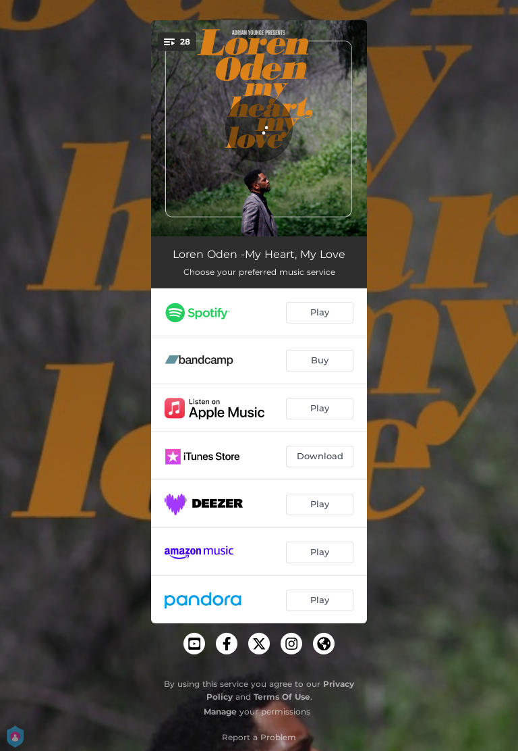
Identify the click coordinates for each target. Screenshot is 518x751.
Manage (220, 711)
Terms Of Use (282, 697)
